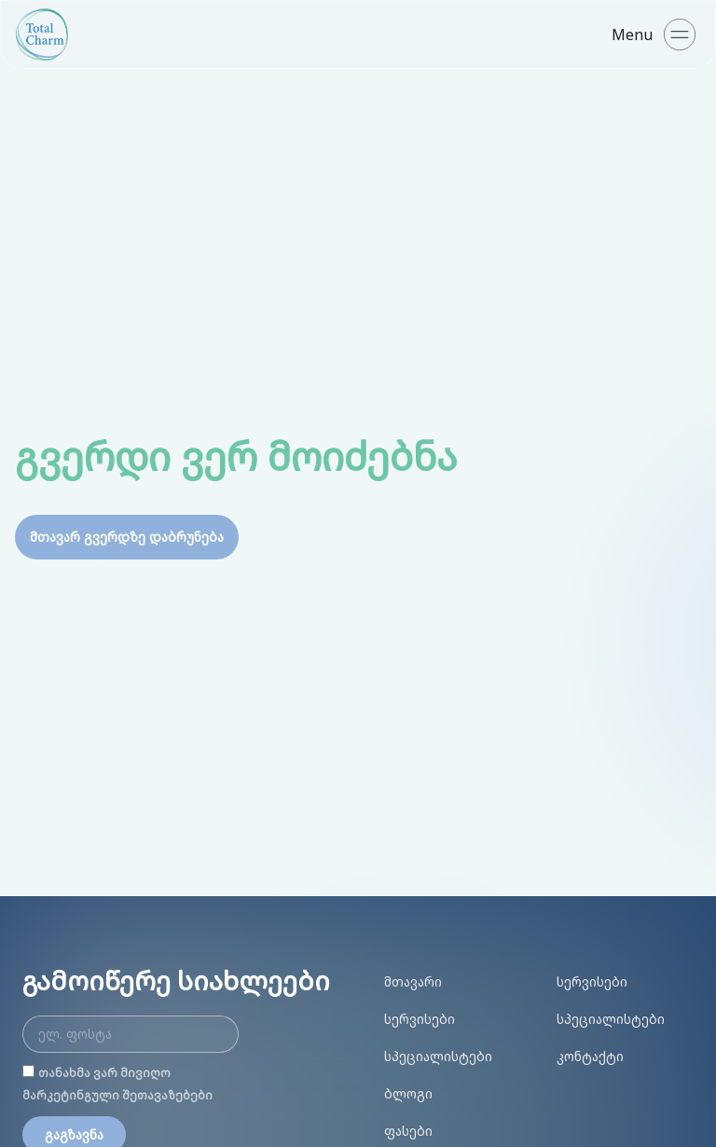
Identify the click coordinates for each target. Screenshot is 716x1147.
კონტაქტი (590, 1056)
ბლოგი (408, 1093)
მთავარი (413, 981)
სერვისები (419, 1019)
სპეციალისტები (438, 1056)
